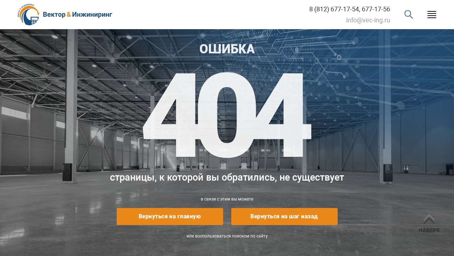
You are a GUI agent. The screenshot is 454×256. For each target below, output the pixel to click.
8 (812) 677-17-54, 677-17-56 (349, 9)
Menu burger (431, 14)
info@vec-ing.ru (368, 20)
